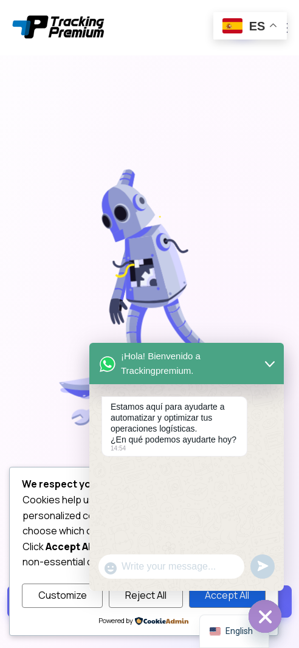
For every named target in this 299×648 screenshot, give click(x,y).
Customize (62, 595)
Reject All (146, 595)
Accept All (227, 595)
